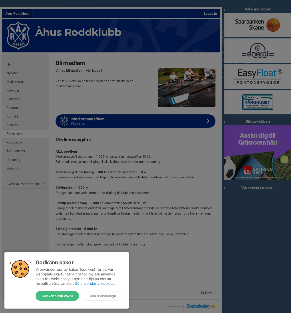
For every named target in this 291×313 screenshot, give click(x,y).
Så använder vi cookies (94, 283)
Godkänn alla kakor (57, 296)
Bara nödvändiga (102, 296)
